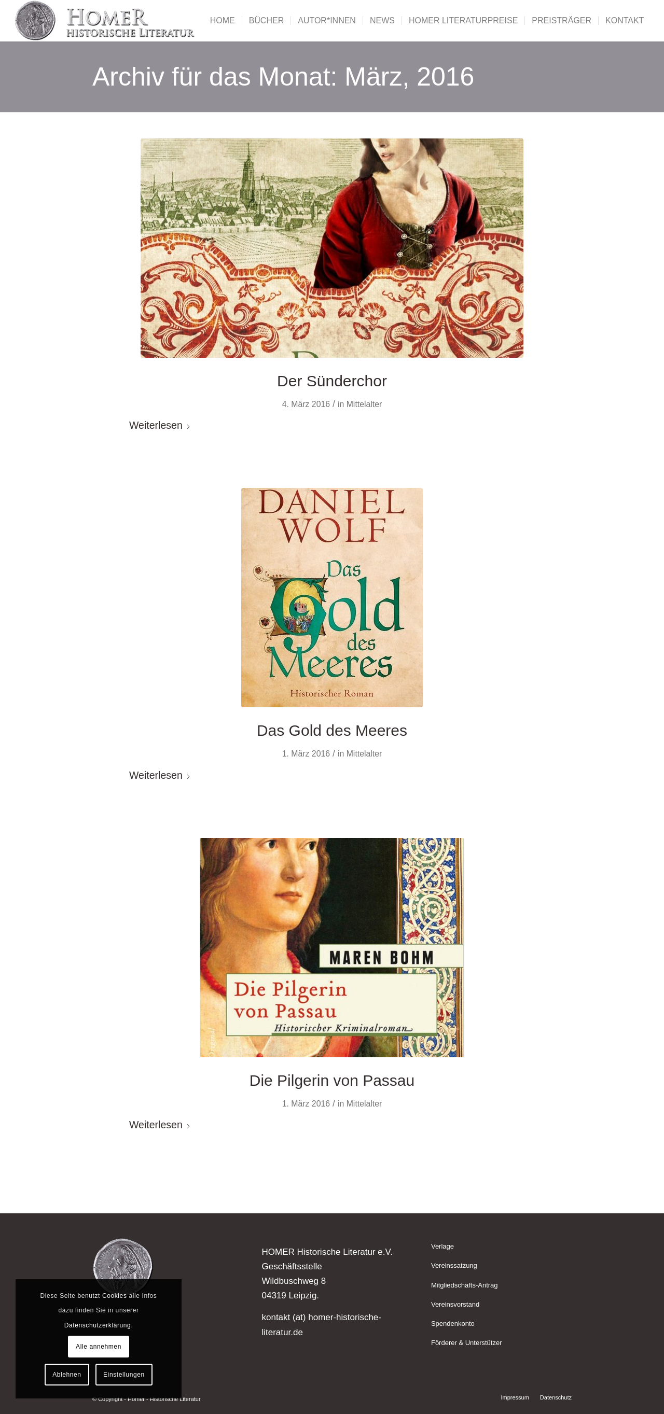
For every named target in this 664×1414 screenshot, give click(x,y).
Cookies (114, 1295)
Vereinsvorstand (455, 1304)
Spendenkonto (453, 1323)
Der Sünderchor (332, 380)
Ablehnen (66, 1374)
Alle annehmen (98, 1346)
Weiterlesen (160, 425)
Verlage (442, 1246)
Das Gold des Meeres (332, 730)
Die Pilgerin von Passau (332, 1080)
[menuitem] (222, 20)
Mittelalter (364, 404)
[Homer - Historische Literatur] (105, 20)
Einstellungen (124, 1374)
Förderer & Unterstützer (466, 1343)
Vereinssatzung (454, 1265)
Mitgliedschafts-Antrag (464, 1285)
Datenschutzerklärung (97, 1325)
